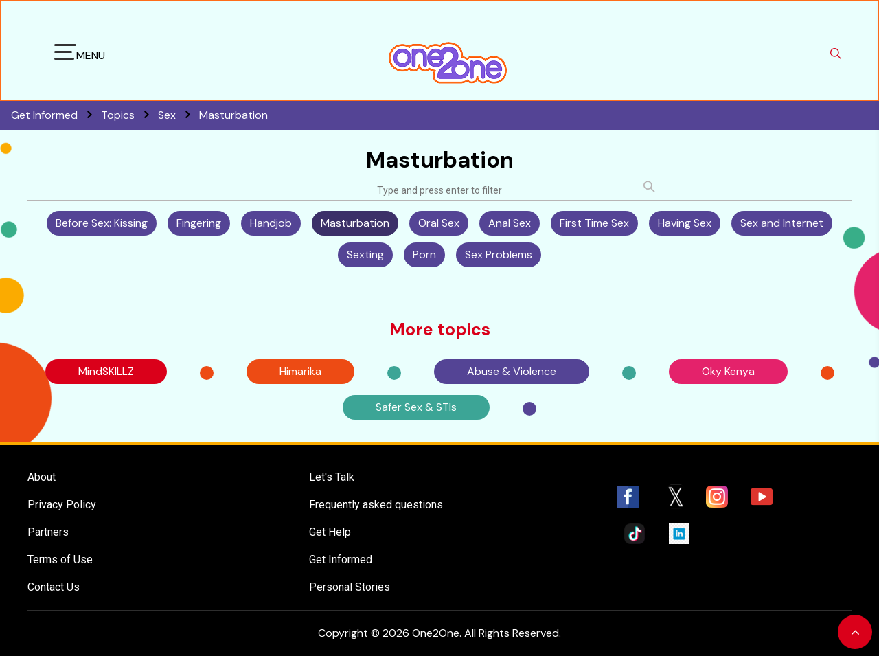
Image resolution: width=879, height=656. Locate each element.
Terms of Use (60, 559)
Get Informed (340, 559)
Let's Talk (331, 477)
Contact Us (53, 586)
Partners (48, 532)
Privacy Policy (61, 504)
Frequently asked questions (376, 504)
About (41, 477)
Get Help (330, 532)
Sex (178, 115)
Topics (129, 115)
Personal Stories (349, 586)
